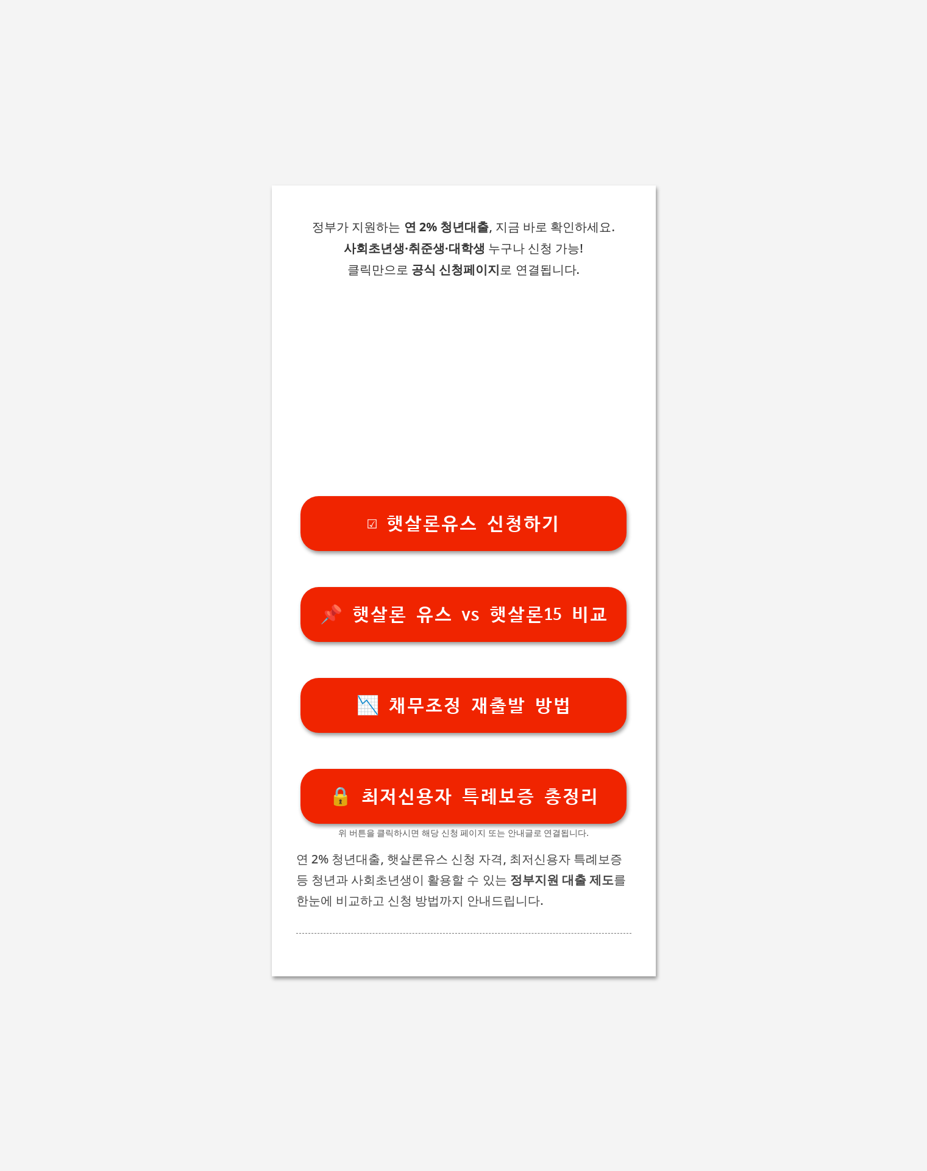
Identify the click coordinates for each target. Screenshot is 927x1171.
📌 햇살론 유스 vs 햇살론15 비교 (464, 615)
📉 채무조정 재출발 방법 (464, 706)
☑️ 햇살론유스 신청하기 (463, 524)
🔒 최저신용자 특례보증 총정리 (463, 797)
